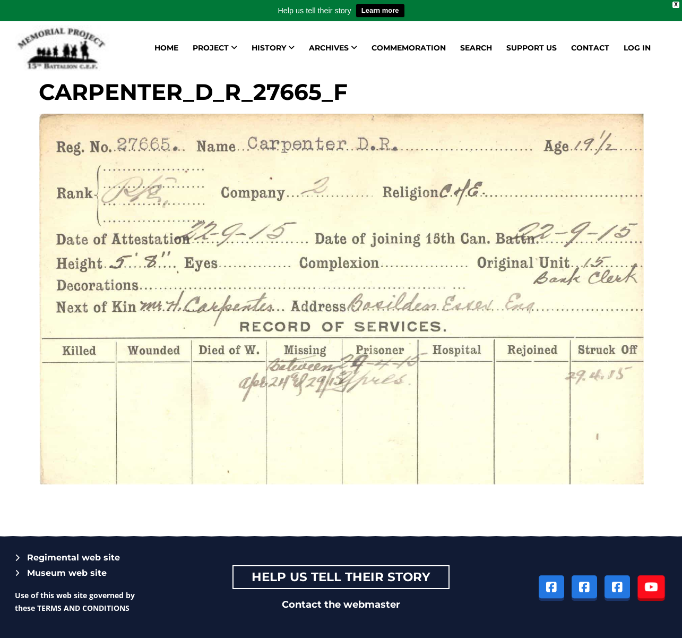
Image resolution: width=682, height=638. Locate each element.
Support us (531, 48)
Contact (590, 48)
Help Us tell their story (341, 576)
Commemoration (409, 48)
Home (166, 48)
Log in (637, 48)
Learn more (380, 10)
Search (476, 48)
